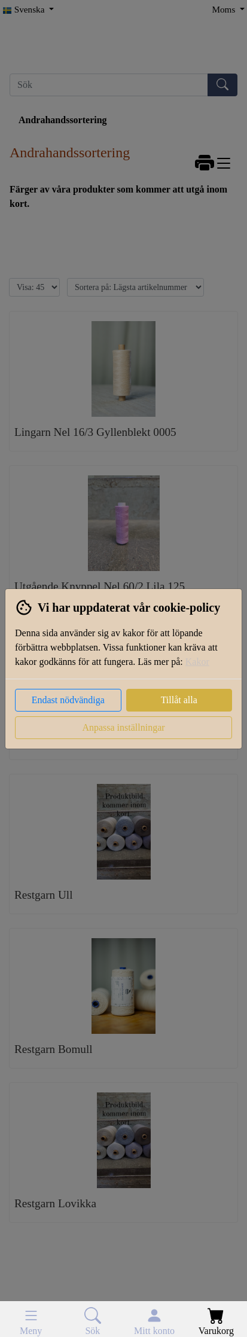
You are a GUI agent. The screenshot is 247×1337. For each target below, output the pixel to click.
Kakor (197, 662)
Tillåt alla (179, 700)
